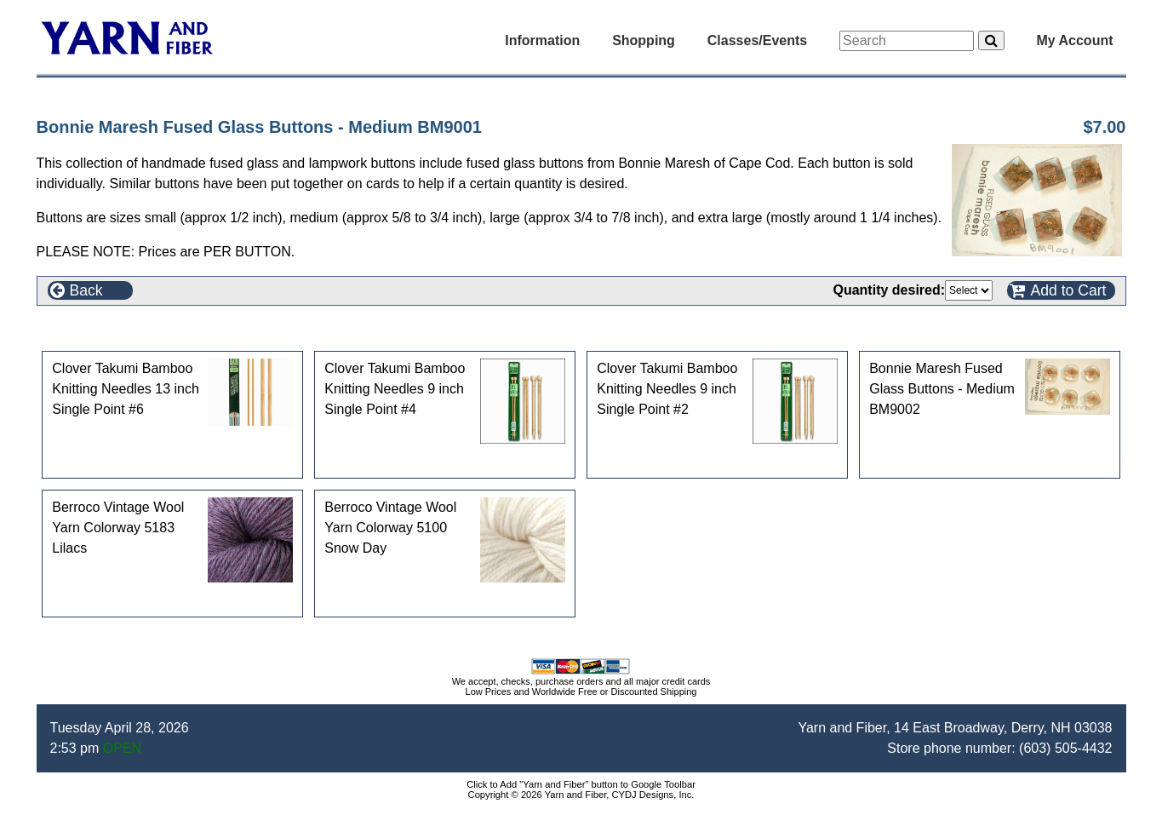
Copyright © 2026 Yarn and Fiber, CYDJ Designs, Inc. (581, 794)
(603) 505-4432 (1065, 748)
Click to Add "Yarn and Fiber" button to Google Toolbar (581, 784)
